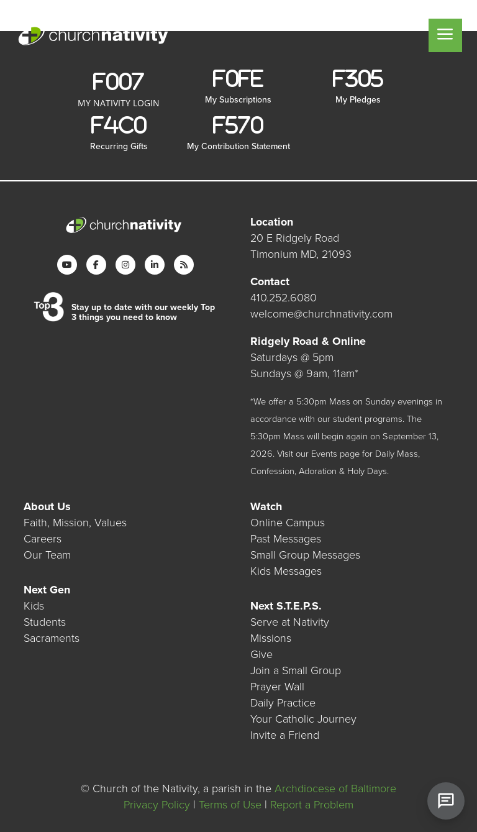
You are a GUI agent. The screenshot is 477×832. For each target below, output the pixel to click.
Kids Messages (286, 571)
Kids (34, 606)
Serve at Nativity (289, 622)
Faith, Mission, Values (75, 522)
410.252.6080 (283, 297)
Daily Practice (283, 703)
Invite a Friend (284, 735)
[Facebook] (96, 265)
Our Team (47, 555)
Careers (42, 539)
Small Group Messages (305, 555)
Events (324, 454)
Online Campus (287, 522)
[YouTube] (67, 265)
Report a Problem (311, 804)
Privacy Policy (157, 804)
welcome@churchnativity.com (321, 314)
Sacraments (52, 638)
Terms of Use (230, 804)
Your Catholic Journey (303, 719)
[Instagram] (125, 265)
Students (45, 622)
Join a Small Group (295, 670)
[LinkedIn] (155, 265)
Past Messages (285, 539)
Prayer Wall (277, 686)
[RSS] (184, 265)
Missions (270, 638)
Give (261, 654)
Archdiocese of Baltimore (335, 788)
